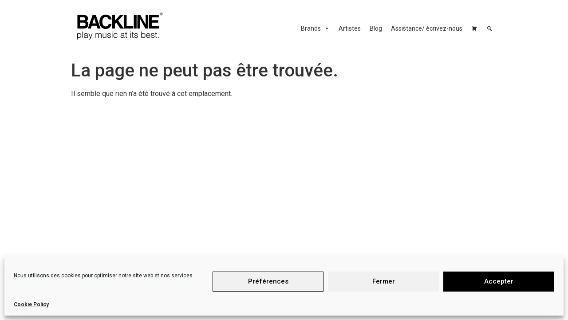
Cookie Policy (31, 304)
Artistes (350, 28)
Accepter (498, 281)
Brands (315, 28)
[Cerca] (489, 28)
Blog (376, 28)
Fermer (383, 281)
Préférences (268, 281)
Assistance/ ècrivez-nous (426, 28)
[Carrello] (474, 28)
